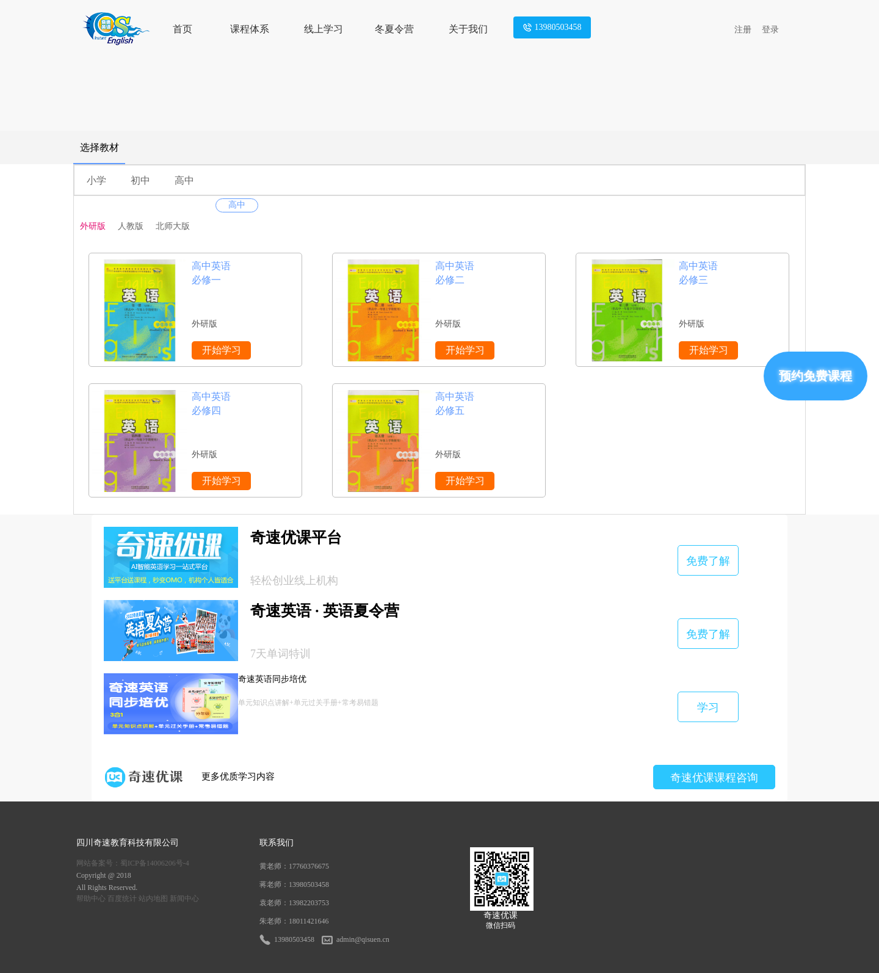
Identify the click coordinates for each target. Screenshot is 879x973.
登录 (770, 29)
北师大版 (173, 226)
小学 (96, 180)
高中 (184, 180)
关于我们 (468, 29)
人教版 (130, 226)
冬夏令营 (394, 29)
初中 (140, 180)
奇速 (101, 842)
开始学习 (221, 350)
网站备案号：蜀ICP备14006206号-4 (132, 863)
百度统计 (122, 898)
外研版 (93, 226)
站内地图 (153, 898)
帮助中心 (91, 898)
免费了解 (708, 561)
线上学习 (323, 29)
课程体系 (249, 29)
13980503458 (552, 27)
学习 (708, 707)
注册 (742, 29)
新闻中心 (184, 898)
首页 (182, 29)
